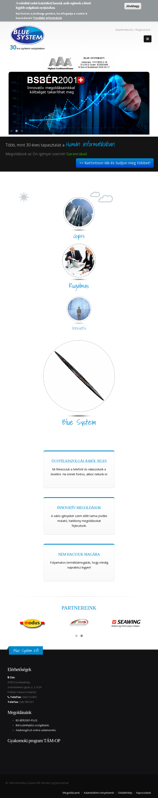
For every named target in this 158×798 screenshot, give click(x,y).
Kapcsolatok (143, 793)
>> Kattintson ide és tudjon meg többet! (114, 162)
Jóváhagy (132, 6)
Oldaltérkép (125, 793)
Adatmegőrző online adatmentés (36, 730)
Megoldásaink (71, 793)
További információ (47, 18)
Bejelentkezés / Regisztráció (133, 29)
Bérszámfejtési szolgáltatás (32, 725)
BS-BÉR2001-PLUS (26, 720)
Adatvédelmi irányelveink (99, 793)
